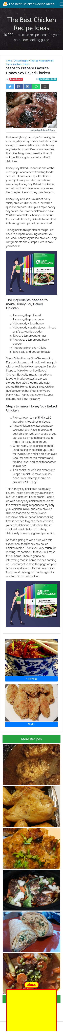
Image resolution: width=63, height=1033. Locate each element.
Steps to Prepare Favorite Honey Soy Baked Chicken (30, 62)
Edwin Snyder (16, 79)
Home (9, 61)
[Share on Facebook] (19, 86)
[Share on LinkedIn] (28, 86)
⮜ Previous (31, 678)
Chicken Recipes (21, 61)
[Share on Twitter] (10, 86)
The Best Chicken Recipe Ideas (28, 4)
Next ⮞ (31, 724)
